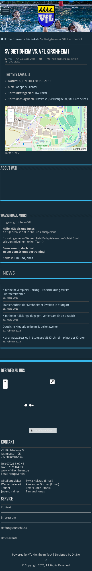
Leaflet (47, 149)
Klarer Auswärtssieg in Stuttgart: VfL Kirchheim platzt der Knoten (44, 337)
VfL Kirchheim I (78, 99)
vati (10, 58)
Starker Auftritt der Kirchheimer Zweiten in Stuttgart (36, 304)
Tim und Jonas (23, 258)
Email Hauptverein (13, 473)
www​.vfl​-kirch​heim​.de (15, 470)
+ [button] (11, 112)
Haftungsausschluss (14, 527)
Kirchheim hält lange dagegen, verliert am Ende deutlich (39, 315)
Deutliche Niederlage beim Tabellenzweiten (31, 326)
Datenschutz (9, 538)
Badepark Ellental (25, 87)
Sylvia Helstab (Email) (39, 480)
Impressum (8, 517)
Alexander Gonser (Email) (42, 484)
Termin (18, 39)
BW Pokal (32, 39)
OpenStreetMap (64, 149)
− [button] (11, 118)
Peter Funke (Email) (38, 488)
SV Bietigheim (58, 99)
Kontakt (6, 507)
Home (6, 39)
